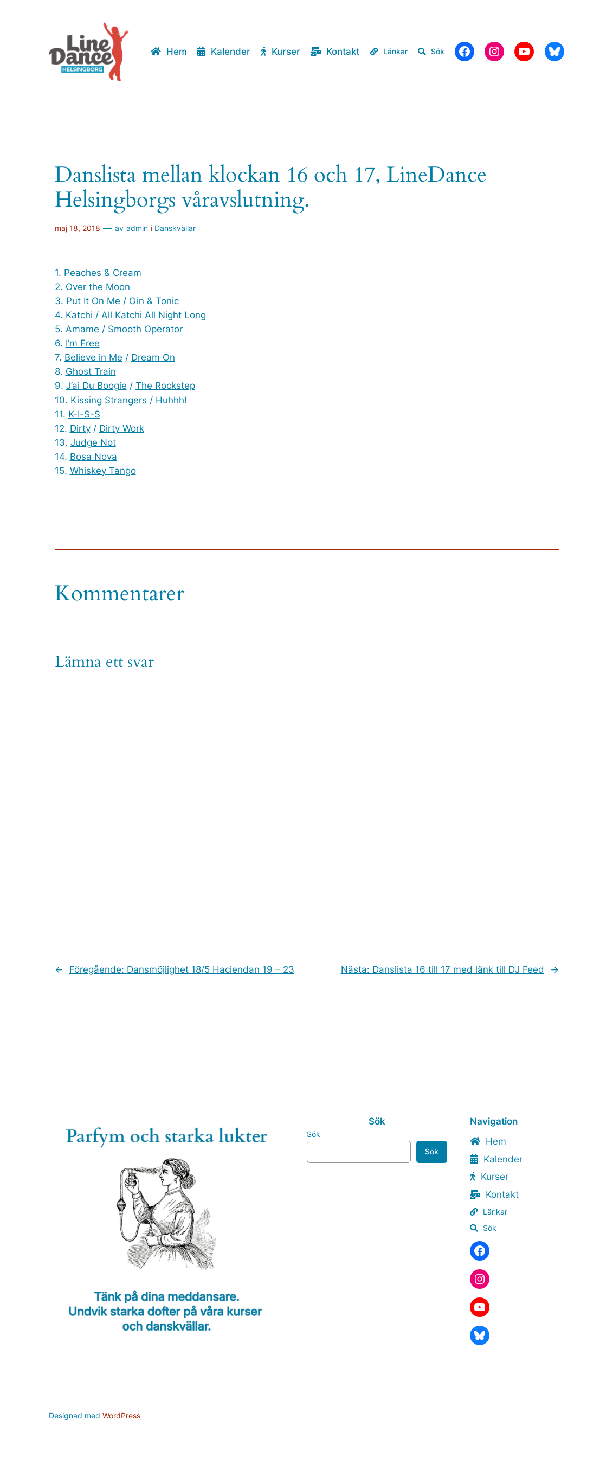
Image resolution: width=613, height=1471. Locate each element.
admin (137, 228)
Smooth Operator (145, 329)
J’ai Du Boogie (96, 385)
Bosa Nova (93, 456)
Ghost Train (91, 371)
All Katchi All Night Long (153, 315)
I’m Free (83, 343)
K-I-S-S (84, 414)
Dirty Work (121, 428)
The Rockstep (165, 385)
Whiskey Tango (103, 470)
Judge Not (93, 442)
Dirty (80, 428)
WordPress (121, 1415)
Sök (313, 1134)
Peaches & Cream (102, 272)
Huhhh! (171, 400)
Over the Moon (98, 286)
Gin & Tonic (154, 301)
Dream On (153, 357)
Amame (82, 329)
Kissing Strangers (108, 400)
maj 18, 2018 (77, 228)
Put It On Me (93, 301)
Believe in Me (93, 357)
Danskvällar (175, 228)
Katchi (79, 315)
